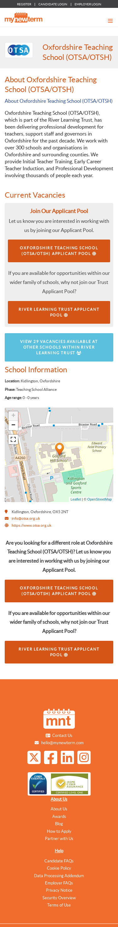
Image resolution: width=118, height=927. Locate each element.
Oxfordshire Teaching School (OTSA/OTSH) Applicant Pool (59, 251)
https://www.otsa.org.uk (31, 525)
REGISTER (24, 4)
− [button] (13, 425)
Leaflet (75, 499)
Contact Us (62, 735)
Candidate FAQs (59, 861)
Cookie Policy (59, 868)
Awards (59, 816)
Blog (59, 823)
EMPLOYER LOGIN (88, 4)
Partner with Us (59, 838)
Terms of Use (59, 905)
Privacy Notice (59, 890)
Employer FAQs (59, 883)
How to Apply (59, 831)
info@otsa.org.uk (26, 518)
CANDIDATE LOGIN (52, 4)
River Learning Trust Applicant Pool (59, 312)
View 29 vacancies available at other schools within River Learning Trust (59, 347)
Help (59, 851)
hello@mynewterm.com (62, 742)
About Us (59, 799)
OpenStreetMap (99, 499)
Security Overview (59, 897)
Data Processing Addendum (59, 875)
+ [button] (13, 416)
